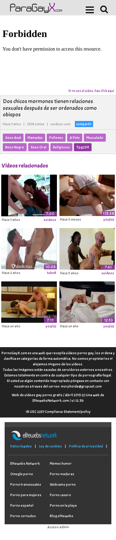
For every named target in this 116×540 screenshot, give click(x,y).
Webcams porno (63, 484)
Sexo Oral (38, 147)
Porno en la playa (63, 505)
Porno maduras (62, 473)
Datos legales (21, 446)
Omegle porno (21, 473)
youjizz (108, 219)
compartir (84, 124)
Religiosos (61, 147)
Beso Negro (14, 147)
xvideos (50, 219)
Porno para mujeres (25, 494)
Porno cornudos (23, 515)
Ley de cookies (50, 446)
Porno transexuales (25, 484)
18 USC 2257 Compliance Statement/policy (58, 411)
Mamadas (35, 137)
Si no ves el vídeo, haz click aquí (91, 91)
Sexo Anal (13, 137)
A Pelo (75, 137)
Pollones (56, 137)
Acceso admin (58, 527)
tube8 (51, 272)
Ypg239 (82, 147)
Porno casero (60, 494)
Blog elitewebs (61, 515)
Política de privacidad (86, 446)
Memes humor (61, 463)
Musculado (94, 137)
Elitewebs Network (25, 463)
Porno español (21, 505)
